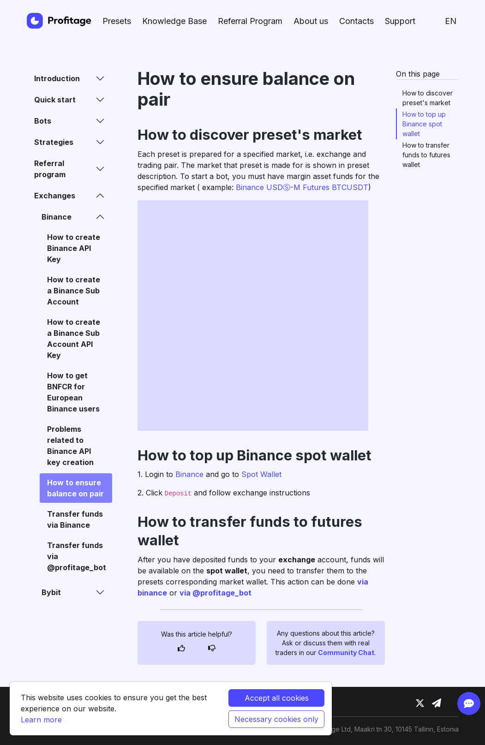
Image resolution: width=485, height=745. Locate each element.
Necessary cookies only (276, 719)
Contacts (356, 21)
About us (310, 21)
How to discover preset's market (427, 98)
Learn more (41, 719)
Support (400, 21)
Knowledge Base (174, 21)
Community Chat (346, 652)
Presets (116, 21)
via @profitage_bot (215, 592)
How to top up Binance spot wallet (424, 123)
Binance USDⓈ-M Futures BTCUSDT (302, 187)
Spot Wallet (261, 474)
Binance (189, 474)
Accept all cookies (277, 698)
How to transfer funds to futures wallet (426, 154)
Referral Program (250, 21)
